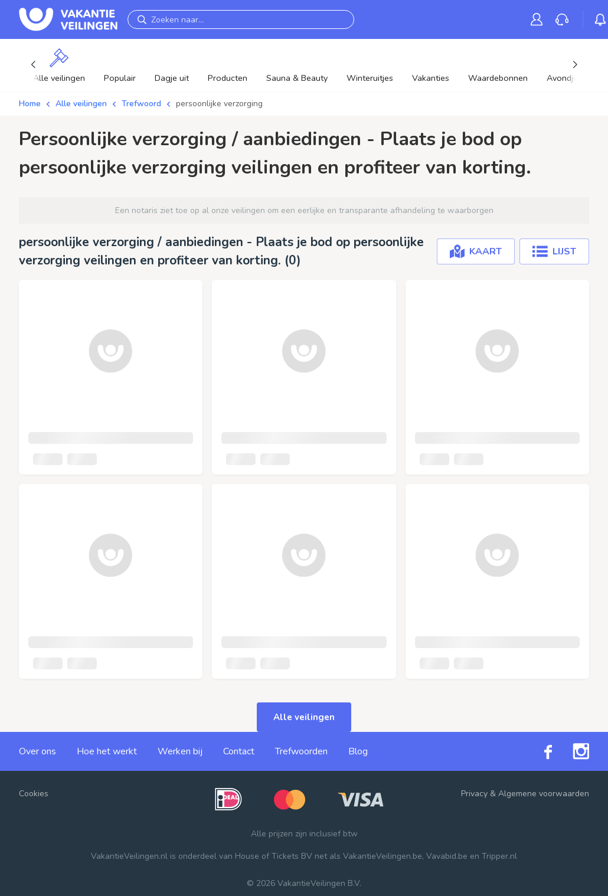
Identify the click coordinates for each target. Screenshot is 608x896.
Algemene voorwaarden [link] (543, 793)
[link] (539, 19)
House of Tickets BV (273, 856)
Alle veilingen (81, 103)
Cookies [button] (33, 793)
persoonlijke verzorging (219, 103)
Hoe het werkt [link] (107, 751)
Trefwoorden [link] (301, 751)
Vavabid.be (447, 856)
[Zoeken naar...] (241, 19)
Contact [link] (238, 751)
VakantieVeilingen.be (382, 856)
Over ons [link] (37, 751)
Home (30, 103)
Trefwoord (141, 103)
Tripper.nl (499, 856)
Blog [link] (358, 751)
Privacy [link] (474, 793)
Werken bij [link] (180, 751)
